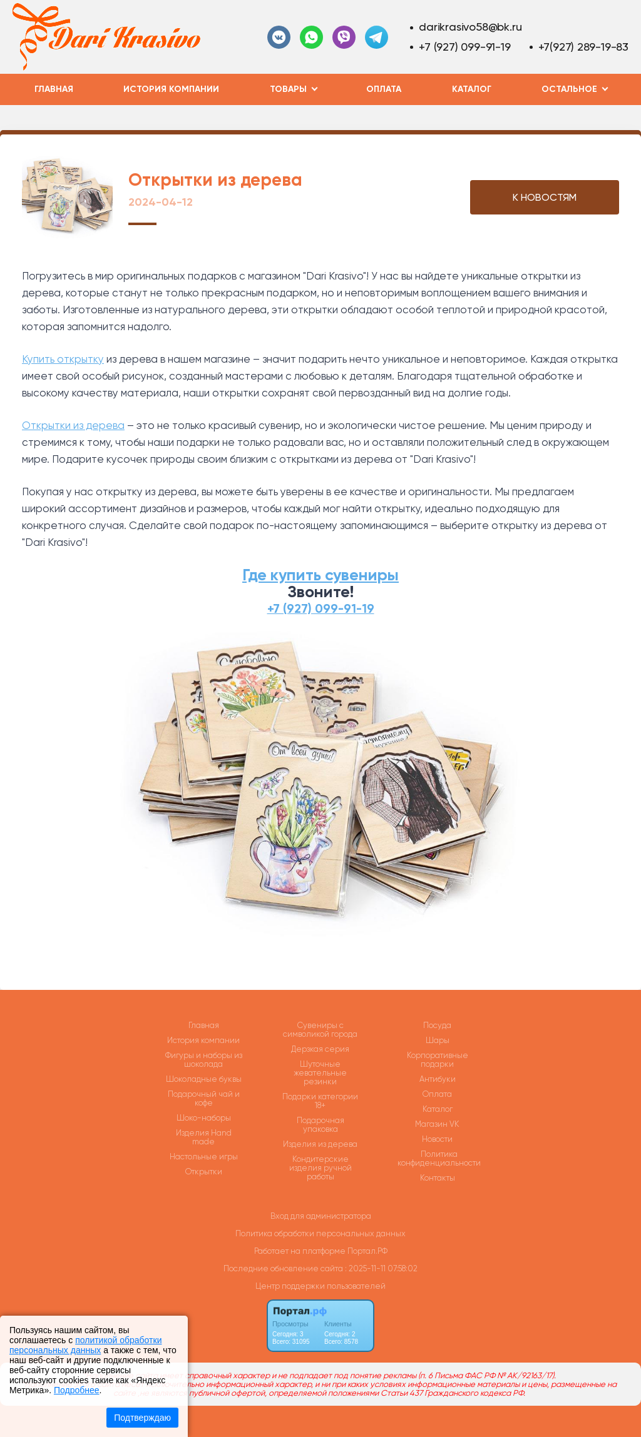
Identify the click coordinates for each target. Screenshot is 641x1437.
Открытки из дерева (73, 425)
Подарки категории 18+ (320, 1101)
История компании (171, 89)
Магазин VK (437, 1124)
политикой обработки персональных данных (85, 1345)
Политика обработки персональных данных (320, 1233)
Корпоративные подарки (437, 1060)
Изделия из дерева (320, 1144)
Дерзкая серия (320, 1049)
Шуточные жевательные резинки (320, 1073)
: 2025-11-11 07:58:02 (381, 1268)
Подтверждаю (142, 1418)
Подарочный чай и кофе (204, 1098)
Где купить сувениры (320, 575)
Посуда (437, 1025)
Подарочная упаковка (320, 1125)
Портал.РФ (367, 1251)
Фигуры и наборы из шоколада (203, 1060)
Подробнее (77, 1390)
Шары (437, 1040)
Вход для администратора (320, 1216)
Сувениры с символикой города (320, 1030)
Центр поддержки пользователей (320, 1286)
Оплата (383, 89)
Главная (53, 89)
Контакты (437, 1178)
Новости (437, 1139)
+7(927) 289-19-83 (583, 46)
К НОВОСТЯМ (545, 197)
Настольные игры (204, 1156)
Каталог (471, 89)
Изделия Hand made (204, 1137)
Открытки (203, 1171)
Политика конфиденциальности (439, 1158)
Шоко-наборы (204, 1118)
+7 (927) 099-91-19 (464, 46)
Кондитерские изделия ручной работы (320, 1168)
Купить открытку (63, 359)
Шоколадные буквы (204, 1079)
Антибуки (437, 1079)
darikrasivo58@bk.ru (470, 26)
